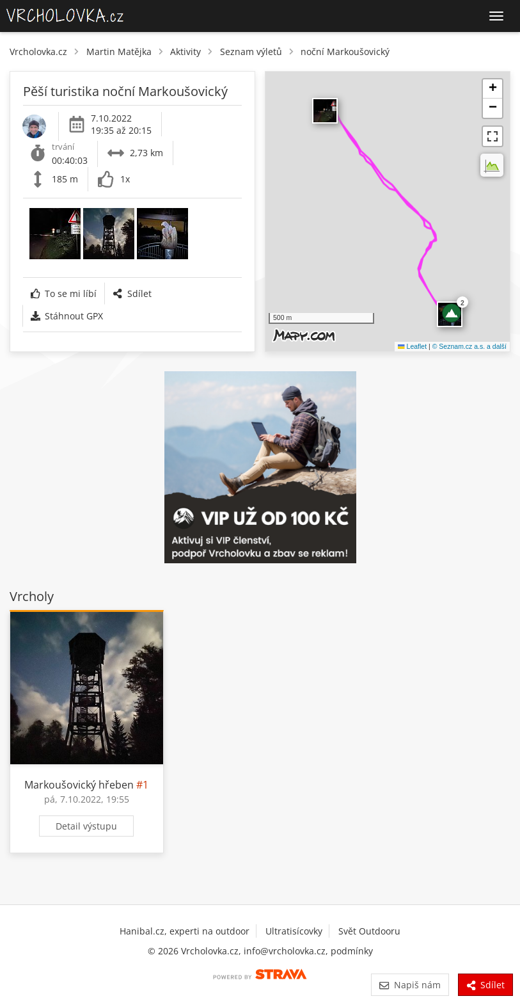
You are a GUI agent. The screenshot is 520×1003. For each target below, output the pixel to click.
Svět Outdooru (369, 931)
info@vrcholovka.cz (285, 951)
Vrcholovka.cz (38, 51)
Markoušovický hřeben (79, 785)
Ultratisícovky (293, 931)
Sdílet (132, 293)
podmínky (352, 951)
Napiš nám (409, 985)
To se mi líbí (64, 293)
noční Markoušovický (345, 51)
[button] (451, 313)
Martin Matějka (119, 51)
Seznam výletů (251, 51)
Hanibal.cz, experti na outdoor (184, 931)
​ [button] (324, 110)
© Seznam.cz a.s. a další (469, 346)
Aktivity (185, 51)
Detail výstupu (86, 826)
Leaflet (412, 346)
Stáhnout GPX (67, 316)
